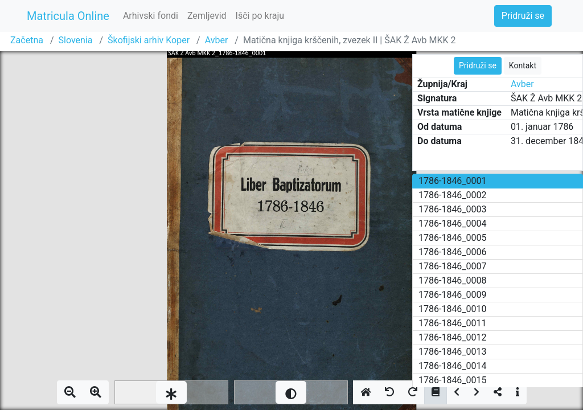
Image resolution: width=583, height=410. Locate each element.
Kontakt (522, 65)
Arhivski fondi (150, 15)
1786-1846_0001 (452, 180)
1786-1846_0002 (452, 195)
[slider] (171, 392)
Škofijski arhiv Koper (149, 40)
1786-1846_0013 (452, 351)
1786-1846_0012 (452, 337)
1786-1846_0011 (452, 323)
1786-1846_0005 (452, 237)
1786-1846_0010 (452, 309)
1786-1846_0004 (452, 223)
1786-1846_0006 (452, 252)
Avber (216, 40)
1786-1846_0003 (452, 209)
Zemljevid (207, 15)
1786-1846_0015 (452, 380)
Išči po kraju (260, 15)
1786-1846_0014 (452, 365)
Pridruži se (523, 15)
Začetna (26, 40)
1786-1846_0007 (452, 266)
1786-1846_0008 (452, 280)
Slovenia (76, 40)
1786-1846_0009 (452, 294)
